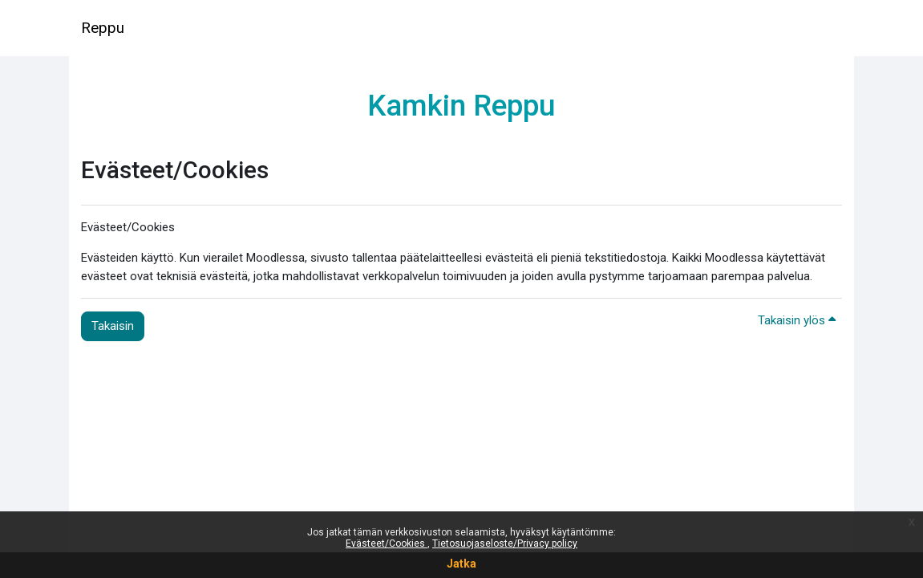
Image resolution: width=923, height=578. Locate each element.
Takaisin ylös (797, 320)
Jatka (461, 563)
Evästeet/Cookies (386, 543)
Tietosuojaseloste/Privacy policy (504, 543)
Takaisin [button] (112, 326)
